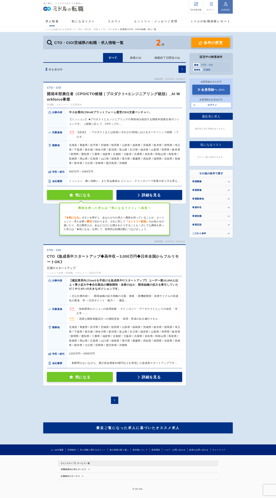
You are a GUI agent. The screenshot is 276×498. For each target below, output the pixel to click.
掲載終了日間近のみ (167, 57)
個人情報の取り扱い (119, 450)
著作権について (140, 450)
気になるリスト (83, 21)
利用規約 (72, 450)
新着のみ (136, 57)
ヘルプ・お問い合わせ (174, 450)
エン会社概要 (57, 450)
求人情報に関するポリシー (93, 450)
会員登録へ (213, 89)
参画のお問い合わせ (198, 450)
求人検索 (52, 21)
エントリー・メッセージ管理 (156, 21)
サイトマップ (218, 450)
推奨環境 (155, 450)
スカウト (114, 21)
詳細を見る (151, 195)
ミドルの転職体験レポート (210, 21)
